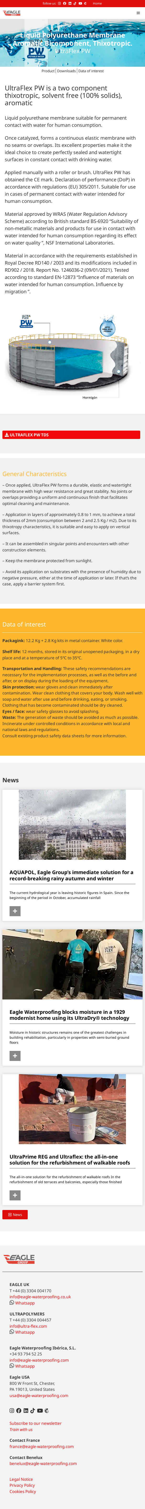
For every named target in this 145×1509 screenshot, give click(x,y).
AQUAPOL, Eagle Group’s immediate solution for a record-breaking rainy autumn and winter (72, 875)
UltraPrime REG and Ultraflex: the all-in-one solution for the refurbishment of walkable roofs (70, 1159)
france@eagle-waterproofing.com (42, 1446)
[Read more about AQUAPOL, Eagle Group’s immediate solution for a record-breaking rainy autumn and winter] (15, 911)
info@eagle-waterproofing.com (39, 1360)
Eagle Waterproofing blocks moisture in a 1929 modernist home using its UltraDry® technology (69, 1015)
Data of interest (91, 70)
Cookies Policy (23, 1491)
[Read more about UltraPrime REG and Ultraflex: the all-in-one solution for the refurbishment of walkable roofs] (15, 1195)
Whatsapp (22, 1303)
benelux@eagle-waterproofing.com (43, 1463)
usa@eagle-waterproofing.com (39, 1395)
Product (48, 70)
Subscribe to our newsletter (36, 1423)
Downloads (66, 70)
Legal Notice (21, 1479)
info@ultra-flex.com (28, 1326)
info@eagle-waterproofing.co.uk (40, 1296)
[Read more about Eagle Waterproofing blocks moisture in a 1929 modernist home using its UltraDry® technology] (15, 1056)
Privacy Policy (22, 1485)
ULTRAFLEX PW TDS (26, 435)
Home (97, 3)
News (10, 780)
